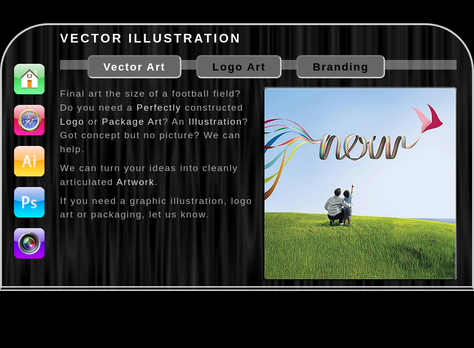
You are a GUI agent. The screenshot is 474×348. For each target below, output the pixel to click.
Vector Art (135, 67)
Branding (340, 67)
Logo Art (239, 67)
